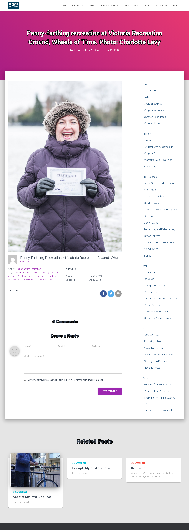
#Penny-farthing (23, 272)
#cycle (36, 272)
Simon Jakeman (153, 235)
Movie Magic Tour (153, 348)
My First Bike (162, 5)
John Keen (150, 272)
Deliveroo (149, 279)
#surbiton (52, 276)
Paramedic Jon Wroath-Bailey (161, 298)
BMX (146, 97)
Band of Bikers (152, 334)
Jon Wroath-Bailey (154, 196)
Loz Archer (25, 261)
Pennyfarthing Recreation (29, 269)
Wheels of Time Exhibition (157, 384)
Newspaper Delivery (154, 285)
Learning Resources (108, 5)
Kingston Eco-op (153, 153)
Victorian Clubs (152, 123)
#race (31, 276)
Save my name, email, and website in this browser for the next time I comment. (65, 380)
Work (137, 5)
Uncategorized (20, 492)
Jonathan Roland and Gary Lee (160, 209)
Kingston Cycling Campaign (158, 146)
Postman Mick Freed (157, 311)
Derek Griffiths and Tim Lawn (159, 183)
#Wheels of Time (44, 279)
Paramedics (150, 292)
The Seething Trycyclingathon (159, 410)
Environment (150, 140)
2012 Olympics (152, 90)
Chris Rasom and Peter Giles (159, 242)
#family (11, 276)
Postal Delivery (152, 305)
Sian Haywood (152, 203)
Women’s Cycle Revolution (158, 159)
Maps (92, 5)
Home (63, 5)
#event (55, 272)
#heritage (22, 276)
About (175, 5)
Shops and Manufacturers (157, 318)
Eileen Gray (150, 166)
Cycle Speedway (153, 103)
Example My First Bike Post (91, 468)
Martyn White (151, 249)
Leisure (126, 5)
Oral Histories (78, 5)
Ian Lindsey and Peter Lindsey (160, 229)
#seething (41, 276)
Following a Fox (152, 341)
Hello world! (139, 468)
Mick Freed (150, 189)
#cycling (45, 272)
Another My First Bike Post (32, 497)
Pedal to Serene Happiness (158, 354)
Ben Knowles (151, 222)
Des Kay (148, 216)
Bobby (147, 255)
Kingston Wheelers (154, 110)
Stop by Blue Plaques (155, 361)
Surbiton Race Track (155, 116)
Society (147, 5)
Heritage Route (152, 367)
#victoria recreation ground (21, 279)
